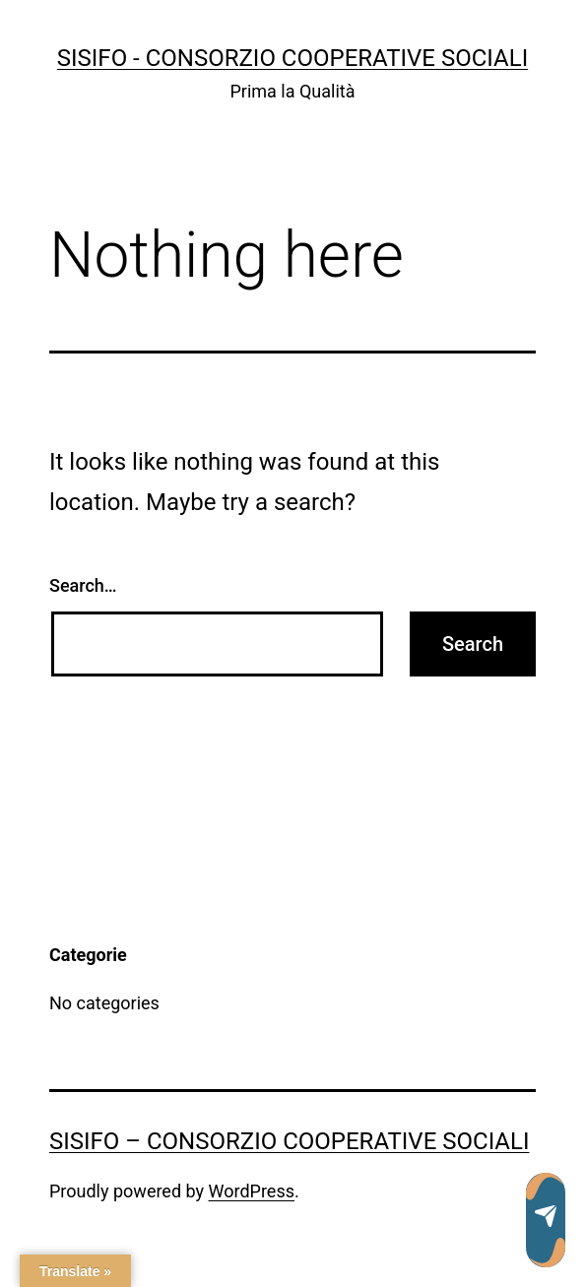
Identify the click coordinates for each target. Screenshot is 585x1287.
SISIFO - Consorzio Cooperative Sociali (292, 58)
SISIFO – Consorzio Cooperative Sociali (289, 1141)
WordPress (251, 1191)
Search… (83, 585)
